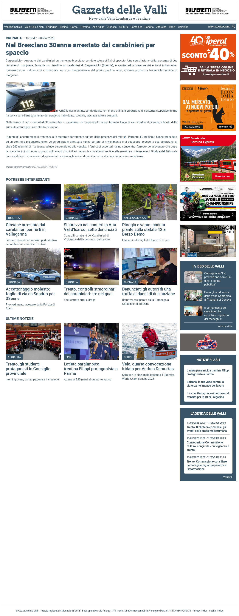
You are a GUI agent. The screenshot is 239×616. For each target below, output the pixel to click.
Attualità (161, 27)
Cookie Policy (216, 610)
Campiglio (136, 27)
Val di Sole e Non (34, 27)
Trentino (85, 27)
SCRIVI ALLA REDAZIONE (219, 26)
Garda (74, 27)
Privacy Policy (200, 610)
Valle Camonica (13, 27)
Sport (172, 27)
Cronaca (112, 27)
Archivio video (225, 326)
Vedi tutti (227, 476)
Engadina (51, 27)
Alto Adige (98, 27)
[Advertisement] (208, 494)
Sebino (64, 27)
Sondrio (149, 27)
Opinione (183, 27)
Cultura (123, 27)
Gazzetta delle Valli (208, 578)
